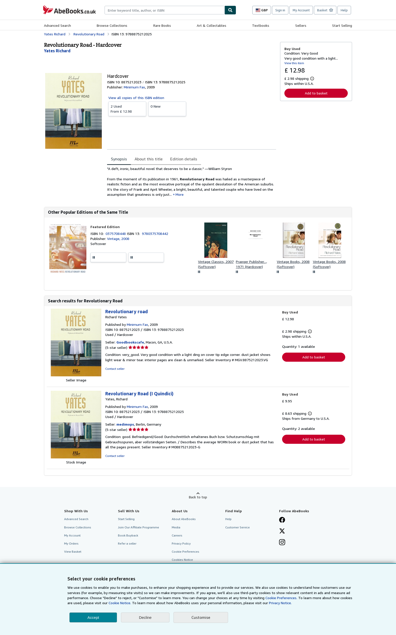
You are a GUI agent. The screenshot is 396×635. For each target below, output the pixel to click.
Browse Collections (112, 25)
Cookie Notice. (120, 603)
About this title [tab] (149, 158)
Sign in (280, 10)
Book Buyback (128, 535)
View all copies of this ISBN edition (136, 97)
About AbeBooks (184, 519)
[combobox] (165, 10)
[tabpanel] (191, 181)
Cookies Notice (182, 559)
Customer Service (237, 527)
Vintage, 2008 (118, 238)
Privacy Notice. (280, 603)
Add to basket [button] (316, 93)
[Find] (230, 10)
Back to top (198, 497)
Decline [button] (145, 617)
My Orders (71, 543)
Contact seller (115, 369)
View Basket (72, 551)
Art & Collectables (211, 25)
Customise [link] (200, 617)
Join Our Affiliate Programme (138, 527)
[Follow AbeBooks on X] (282, 531)
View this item (294, 63)
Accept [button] (93, 617)
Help (344, 10)
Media (176, 527)
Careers (177, 535)
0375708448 (116, 233)
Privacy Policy (181, 543)
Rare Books (162, 25)
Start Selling (342, 25)
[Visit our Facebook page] (282, 520)
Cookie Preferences (185, 551)
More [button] (180, 194)
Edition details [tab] (183, 158)
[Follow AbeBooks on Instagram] (282, 543)
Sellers (300, 25)
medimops (125, 424)
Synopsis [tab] (119, 158)
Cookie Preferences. (281, 598)
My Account (301, 10)
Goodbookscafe (130, 342)
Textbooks (260, 25)
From (127, 108)
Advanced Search (57, 25)
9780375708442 (155, 233)
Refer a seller (127, 543)
